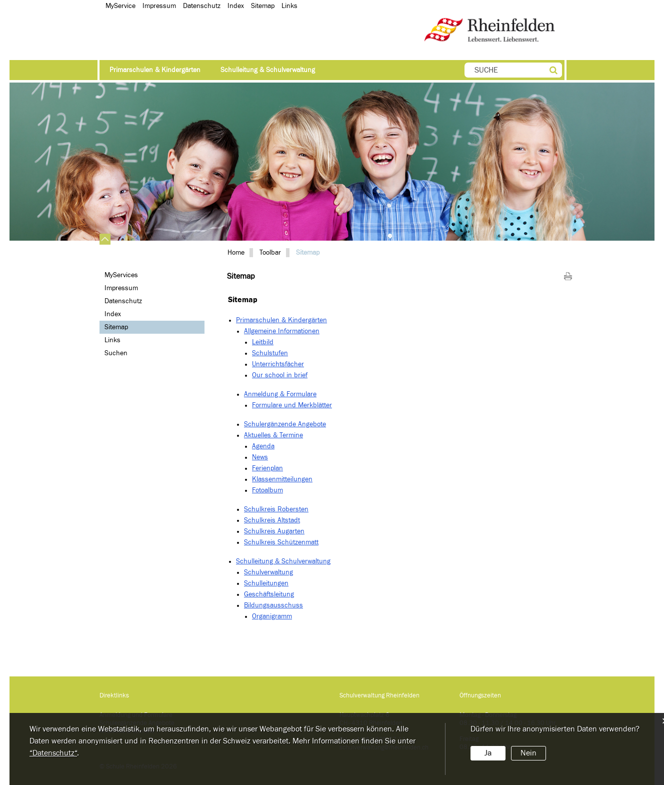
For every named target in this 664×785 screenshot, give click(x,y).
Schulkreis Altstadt (272, 520)
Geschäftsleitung (269, 594)
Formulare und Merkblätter (292, 405)
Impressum (121, 288)
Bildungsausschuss (273, 605)
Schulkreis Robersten (276, 509)
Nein (528, 753)
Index (112, 314)
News (260, 457)
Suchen (116, 353)
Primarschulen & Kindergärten (155, 70)
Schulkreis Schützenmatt (281, 542)
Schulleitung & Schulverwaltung (267, 70)
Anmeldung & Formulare (280, 394)
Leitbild (263, 342)
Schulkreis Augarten (274, 531)
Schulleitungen (266, 583)
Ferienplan (267, 468)
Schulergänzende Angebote (285, 424)
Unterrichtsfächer (278, 364)
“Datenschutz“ (53, 753)
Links (112, 340)
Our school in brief (280, 375)
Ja (488, 753)
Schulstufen (270, 353)
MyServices (121, 275)
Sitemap (135, 327)
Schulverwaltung (268, 572)
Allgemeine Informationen (282, 331)
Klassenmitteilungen (282, 479)
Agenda (263, 446)
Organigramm (272, 616)
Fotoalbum (267, 490)
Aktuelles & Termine (273, 435)
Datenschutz (123, 301)
